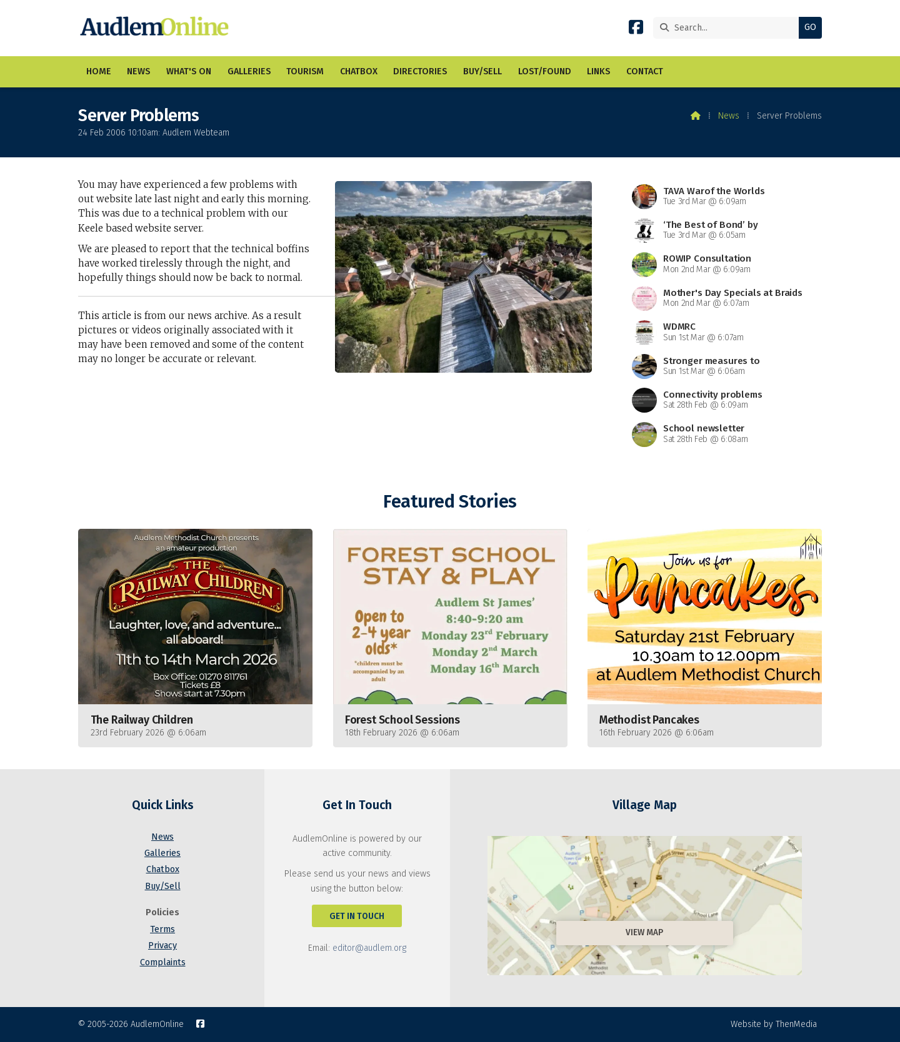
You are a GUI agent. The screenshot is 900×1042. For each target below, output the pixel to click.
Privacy (162, 945)
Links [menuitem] (598, 71)
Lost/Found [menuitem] (544, 71)
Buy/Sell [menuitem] (482, 71)
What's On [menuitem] (188, 71)
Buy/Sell (163, 886)
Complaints (163, 962)
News (728, 116)
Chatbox (162, 869)
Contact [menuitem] (644, 71)
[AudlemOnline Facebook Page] (636, 30)
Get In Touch (356, 916)
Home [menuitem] (98, 71)
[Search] (729, 28)
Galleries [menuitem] (249, 71)
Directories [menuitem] (420, 71)
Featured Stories (449, 502)
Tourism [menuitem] (305, 71)
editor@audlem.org (369, 948)
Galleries (162, 853)
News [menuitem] (138, 71)
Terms (162, 929)
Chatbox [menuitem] (359, 71)
